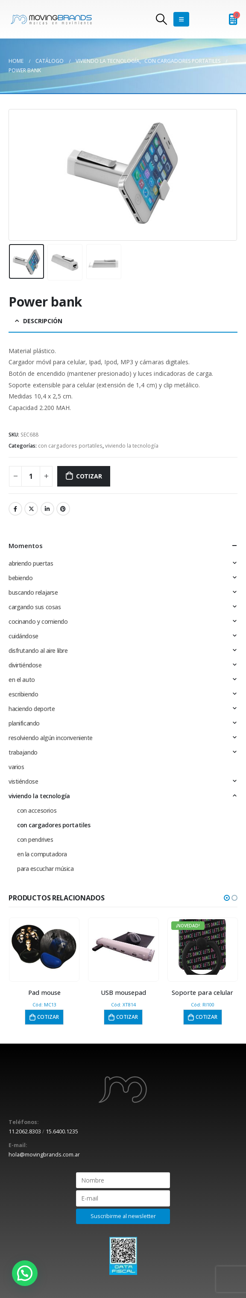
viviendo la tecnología (131, 445)
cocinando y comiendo (38, 621)
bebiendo (21, 578)
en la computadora (42, 854)
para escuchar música (45, 868)
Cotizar (89, 476)
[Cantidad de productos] (30, 476)
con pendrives (35, 839)
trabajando (23, 752)
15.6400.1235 (62, 1131)
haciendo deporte (32, 709)
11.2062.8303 (25, 1131)
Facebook (15, 509)
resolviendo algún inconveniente (51, 738)
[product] (44, 947)
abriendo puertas (31, 563)
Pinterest (63, 509)
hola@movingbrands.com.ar (44, 1154)
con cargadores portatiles (70, 445)
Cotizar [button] (48, 1017)
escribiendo (23, 694)
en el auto (22, 680)
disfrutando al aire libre (38, 650)
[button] (227, 898)
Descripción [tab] (42, 321)
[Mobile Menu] (181, 19)
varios (16, 767)
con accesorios (36, 810)
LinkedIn (47, 509)
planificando (24, 723)
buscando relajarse (33, 592)
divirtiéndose (25, 665)
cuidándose (23, 636)
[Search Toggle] (161, 19)
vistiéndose (23, 781)
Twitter (31, 509)
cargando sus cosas (35, 607)
